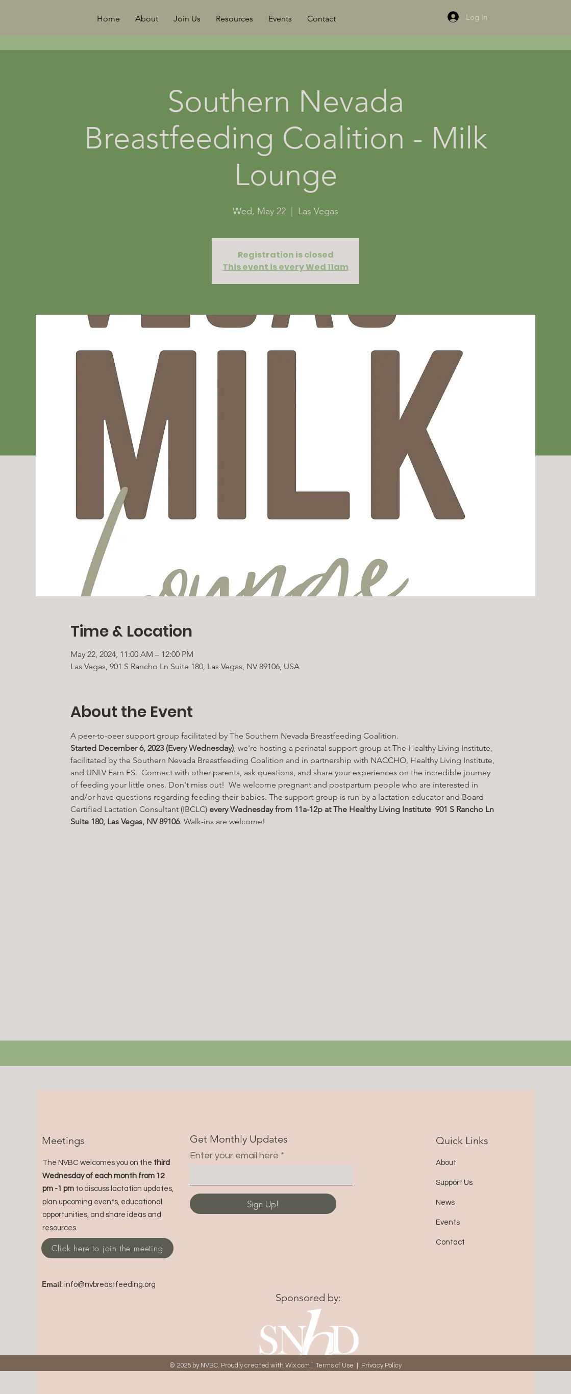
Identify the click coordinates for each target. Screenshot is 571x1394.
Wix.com (297, 1365)
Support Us (454, 1182)
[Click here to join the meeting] (107, 1248)
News (445, 1202)
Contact (450, 1242)
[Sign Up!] (263, 1204)
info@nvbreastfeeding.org (110, 1284)
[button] (147, 19)
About (446, 1163)
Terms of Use (335, 1365)
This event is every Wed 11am (285, 267)
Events (448, 1222)
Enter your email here (234, 1155)
